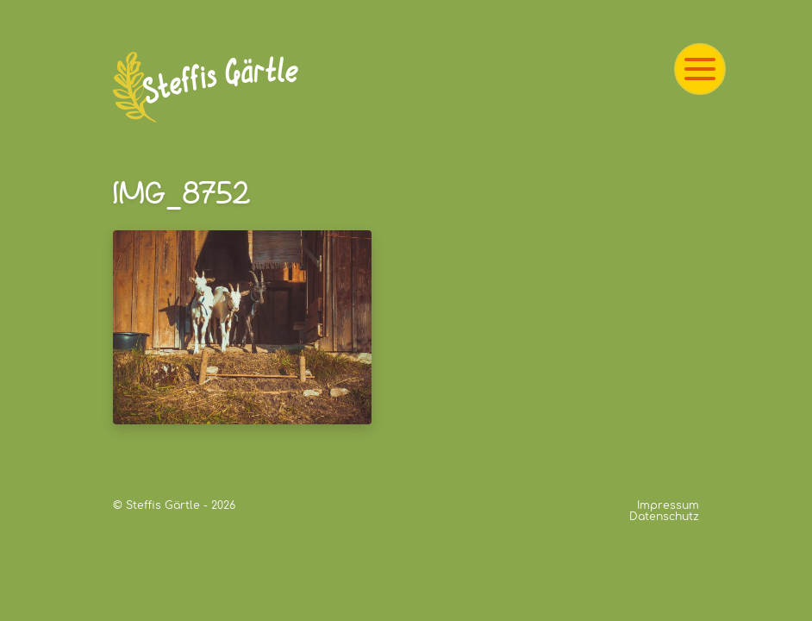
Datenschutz (664, 517)
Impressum (668, 505)
